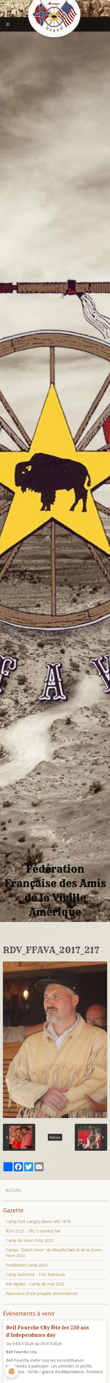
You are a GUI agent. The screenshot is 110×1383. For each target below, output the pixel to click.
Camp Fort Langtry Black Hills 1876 (38, 1221)
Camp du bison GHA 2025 (29, 1240)
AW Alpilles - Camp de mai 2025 (35, 1284)
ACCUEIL (14, 1190)
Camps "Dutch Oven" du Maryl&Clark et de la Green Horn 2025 (54, 1252)
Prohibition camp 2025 (27, 1265)
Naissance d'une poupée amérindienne (42, 1293)
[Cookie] (11, 1371)
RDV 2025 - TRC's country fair (33, 1231)
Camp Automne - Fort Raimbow (35, 1274)
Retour (55, 1137)
